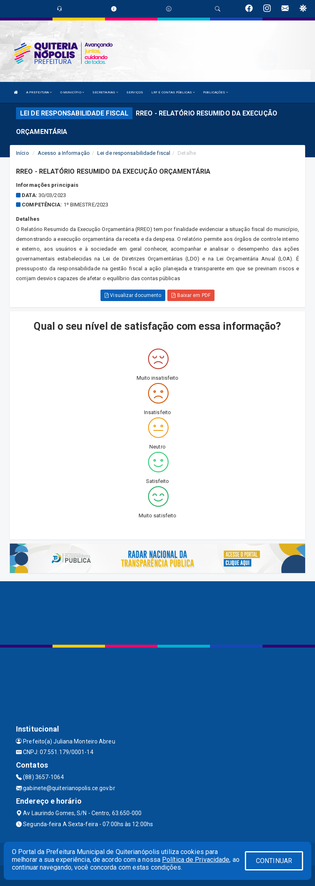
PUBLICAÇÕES (215, 92)
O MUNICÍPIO (72, 92)
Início (22, 153)
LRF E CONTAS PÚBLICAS (173, 92)
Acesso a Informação (64, 153)
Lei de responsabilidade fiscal (133, 153)
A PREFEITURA (39, 92)
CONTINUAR (274, 861)
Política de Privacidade (195, 859)
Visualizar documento (133, 295)
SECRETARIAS (105, 92)
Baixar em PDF (190, 295)
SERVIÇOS (134, 92)
